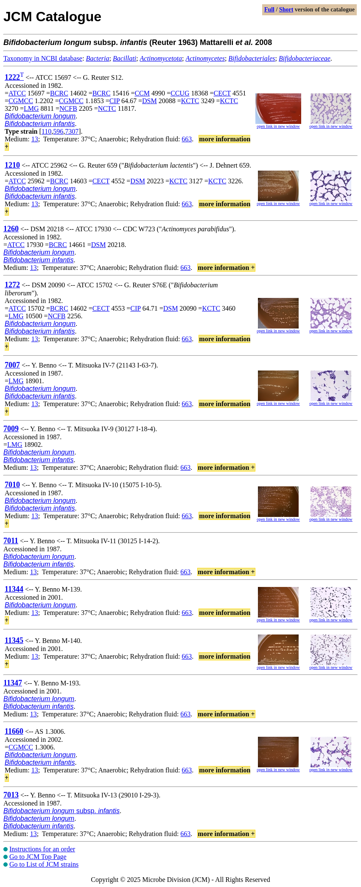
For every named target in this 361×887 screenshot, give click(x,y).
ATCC (17, 93)
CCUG (180, 93)
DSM (149, 100)
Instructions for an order (42, 849)
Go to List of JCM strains (43, 864)
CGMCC (20, 100)
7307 (71, 131)
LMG (31, 108)
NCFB (68, 108)
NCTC (107, 108)
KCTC (190, 100)
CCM (142, 93)
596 (58, 131)
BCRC (59, 93)
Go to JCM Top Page (38, 856)
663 (187, 139)
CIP (114, 100)
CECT (222, 93)
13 (34, 139)
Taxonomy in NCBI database (42, 58)
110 (46, 131)
